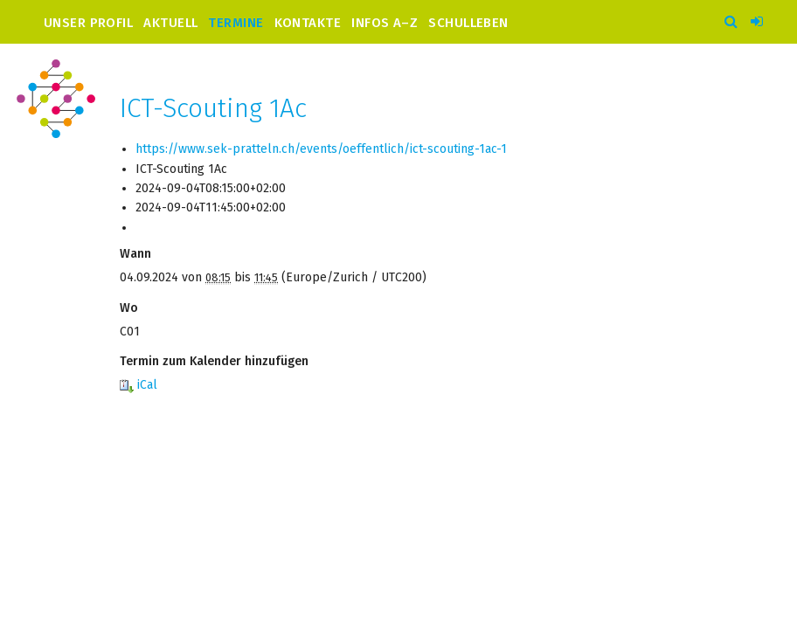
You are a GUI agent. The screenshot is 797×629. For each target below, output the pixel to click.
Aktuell (170, 22)
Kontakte (308, 22)
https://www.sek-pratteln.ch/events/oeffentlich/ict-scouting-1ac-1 (321, 149)
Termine (235, 22)
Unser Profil (88, 22)
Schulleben (468, 22)
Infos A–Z (384, 22)
